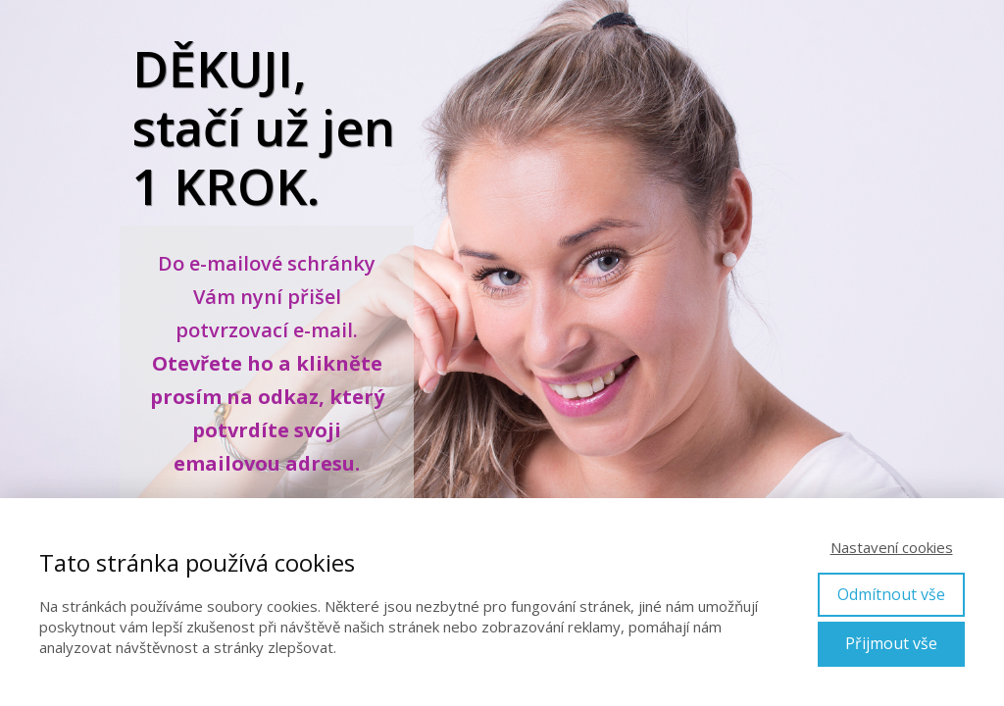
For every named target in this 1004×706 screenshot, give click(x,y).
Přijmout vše (891, 643)
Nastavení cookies (891, 547)
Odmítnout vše (891, 594)
